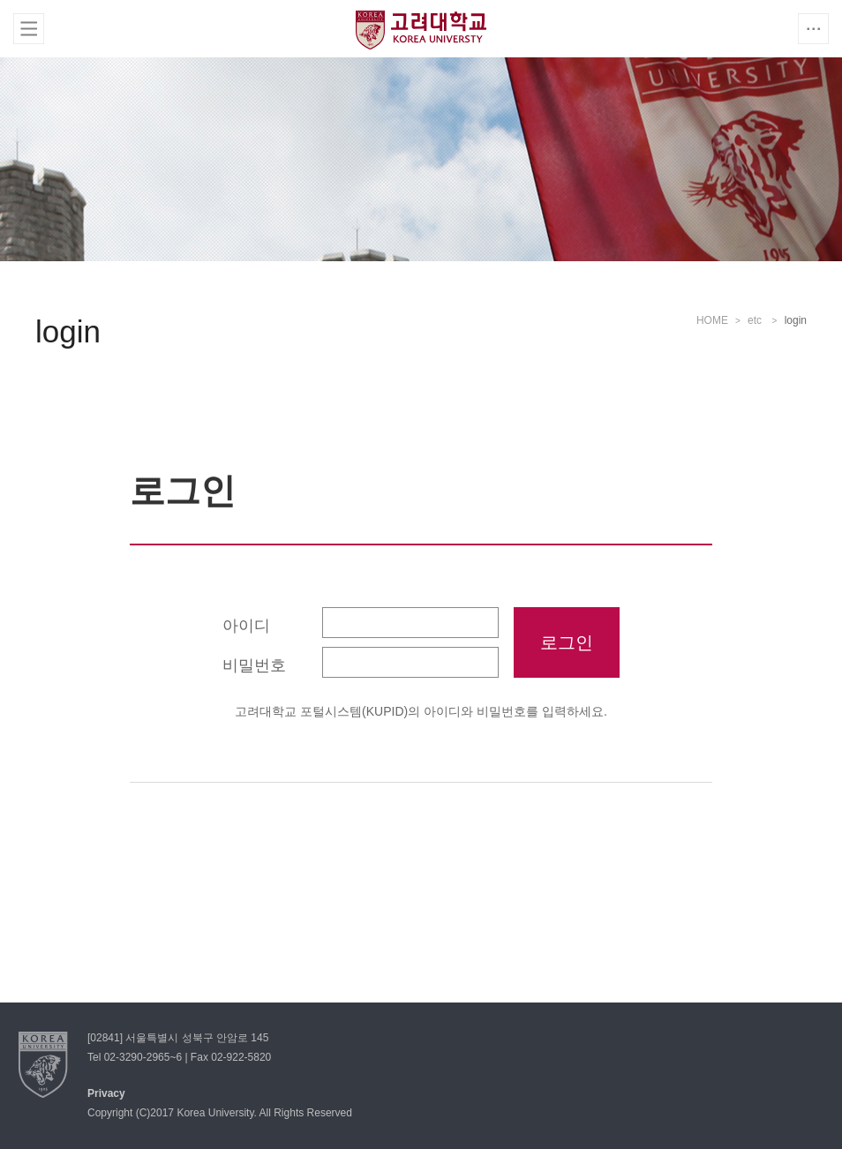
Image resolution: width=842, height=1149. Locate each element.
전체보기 (28, 28)
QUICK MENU (813, 28)
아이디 (246, 626)
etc (756, 320)
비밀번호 (254, 665)
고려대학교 (421, 30)
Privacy (106, 1093)
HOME (712, 320)
